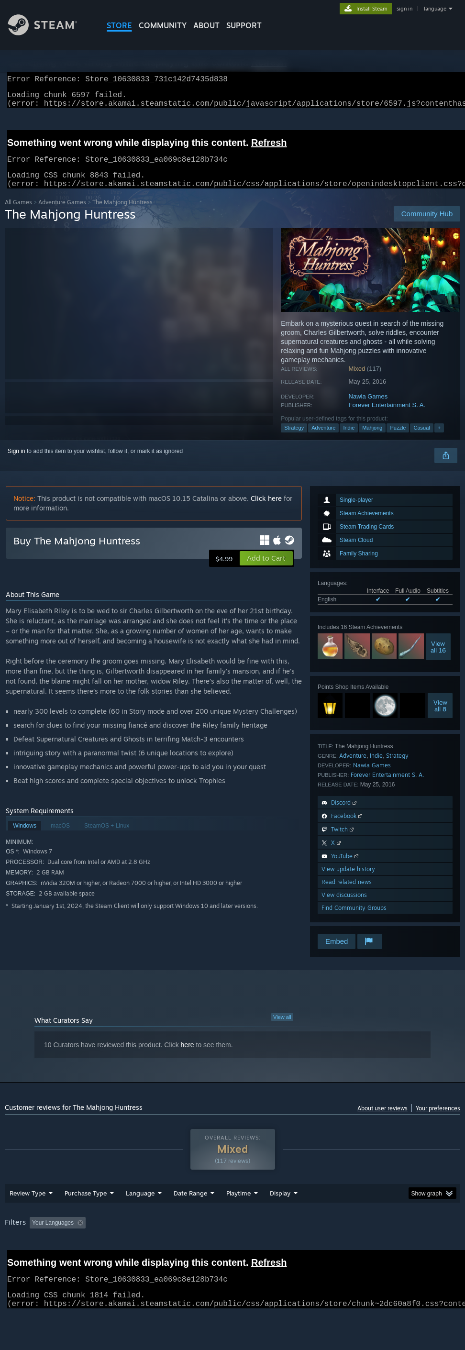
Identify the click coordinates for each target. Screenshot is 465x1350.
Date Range (190, 1218)
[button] (266, 569)
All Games (18, 213)
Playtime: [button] (223, 1247)
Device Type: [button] (55, 1260)
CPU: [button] (421, 1247)
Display (280, 1218)
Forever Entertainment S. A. (387, 416)
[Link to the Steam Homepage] (50, 33)
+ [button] (439, 439)
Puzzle (398, 439)
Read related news (346, 893)
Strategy (294, 439)
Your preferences (438, 1119)
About (206, 25)
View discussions (344, 906)
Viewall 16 (438, 658)
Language (140, 1218)
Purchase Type (86, 1218)
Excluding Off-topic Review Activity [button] (149, 1247)
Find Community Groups (354, 919)
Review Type (27, 1218)
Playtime (238, 1218)
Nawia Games (368, 407)
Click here (266, 510)
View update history (348, 880)
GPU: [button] (14, 1260)
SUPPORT (244, 25)
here (187, 1056)
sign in (404, 8)
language (435, 8)
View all (282, 1028)
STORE (119, 25)
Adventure (323, 439)
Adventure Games (62, 213)
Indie (348, 439)
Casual (421, 439)
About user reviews (382, 1119)
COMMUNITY (163, 25)
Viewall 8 (440, 717)
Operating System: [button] (372, 1247)
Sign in (16, 462)
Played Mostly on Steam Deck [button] (292, 1247)
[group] (233, 1254)
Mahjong (372, 439)
